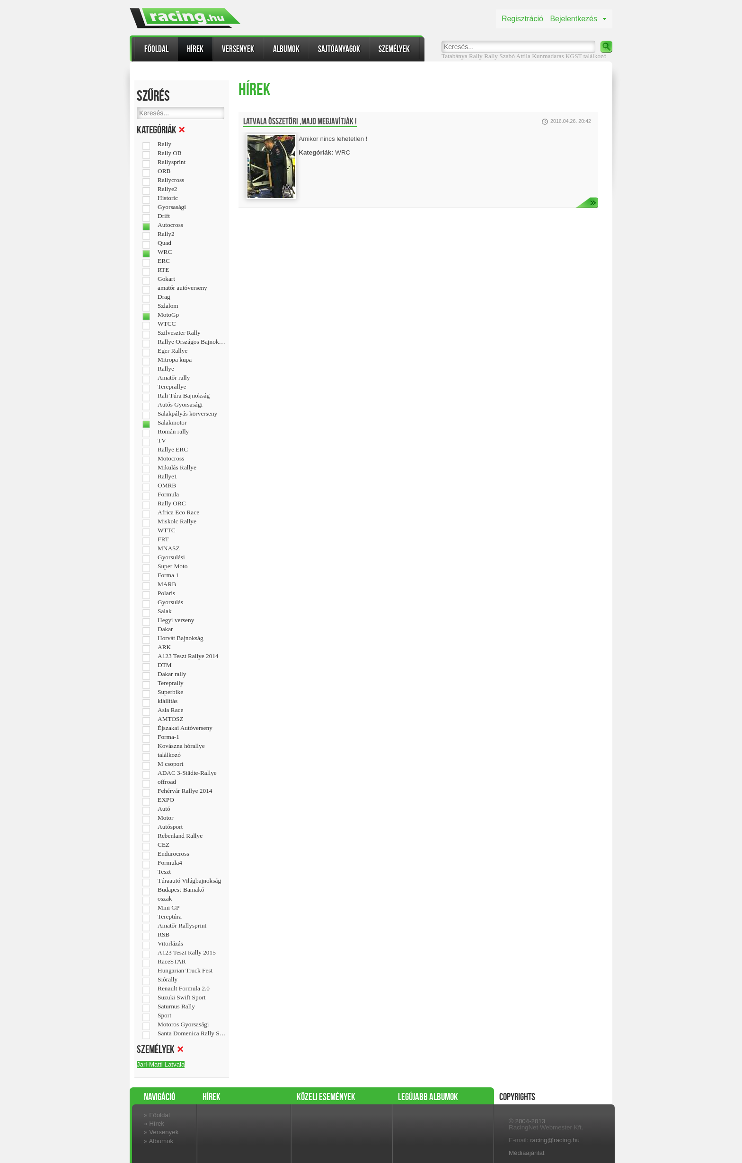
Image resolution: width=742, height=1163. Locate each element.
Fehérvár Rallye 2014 (185, 791)
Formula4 (170, 862)
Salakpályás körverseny (187, 413)
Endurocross (173, 854)
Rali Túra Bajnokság (184, 395)
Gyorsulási (171, 557)
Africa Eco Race (178, 512)
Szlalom (168, 306)
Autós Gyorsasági (180, 404)
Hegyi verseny (176, 620)
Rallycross (171, 180)
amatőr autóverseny (182, 288)
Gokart (166, 279)
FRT (163, 539)
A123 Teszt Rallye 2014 (188, 656)
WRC (165, 252)
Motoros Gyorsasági (183, 1024)
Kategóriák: (316, 152)
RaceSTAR (172, 961)
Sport (164, 1015)
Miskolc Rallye (177, 521)
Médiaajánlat (527, 1152)
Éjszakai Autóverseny (185, 728)
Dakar (165, 629)
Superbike (170, 692)
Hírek (195, 49)
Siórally (167, 979)
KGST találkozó (586, 56)
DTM (165, 665)
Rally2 (166, 234)
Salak (165, 611)
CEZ (163, 845)
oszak (165, 898)
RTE (163, 270)
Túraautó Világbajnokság (189, 880)
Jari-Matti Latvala (161, 1064)
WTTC (167, 530)
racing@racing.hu (555, 1140)
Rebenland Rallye (180, 836)
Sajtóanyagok (339, 49)
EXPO (166, 800)
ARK (164, 647)
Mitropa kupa (175, 359)
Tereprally (171, 683)
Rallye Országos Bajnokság (192, 341)
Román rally (173, 431)
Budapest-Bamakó (181, 889)
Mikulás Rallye (177, 467)
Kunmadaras (548, 56)
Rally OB (170, 153)
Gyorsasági (172, 207)
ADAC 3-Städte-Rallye (187, 773)
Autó (164, 809)
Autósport (170, 827)
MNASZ (169, 548)
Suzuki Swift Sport (181, 997)
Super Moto (172, 566)
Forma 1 (168, 575)
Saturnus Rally (176, 1006)
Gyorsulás (170, 602)
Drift (164, 216)
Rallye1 (167, 476)
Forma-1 (168, 737)
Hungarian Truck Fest (185, 970)
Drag (164, 297)
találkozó (169, 755)
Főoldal (156, 49)
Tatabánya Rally (462, 56)
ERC (164, 261)
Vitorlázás (170, 943)
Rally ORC (172, 503)
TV (162, 440)
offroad (167, 782)
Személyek (394, 49)
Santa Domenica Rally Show (192, 1033)
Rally (491, 56)
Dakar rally (172, 674)
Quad (164, 243)
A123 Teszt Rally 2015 (187, 952)
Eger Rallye (172, 350)
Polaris (166, 593)
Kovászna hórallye (181, 746)
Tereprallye (172, 386)
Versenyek (238, 49)
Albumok (286, 49)
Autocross (170, 225)
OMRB (167, 485)
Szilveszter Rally (179, 333)
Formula (168, 494)
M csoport (170, 764)
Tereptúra (170, 916)
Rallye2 (167, 189)
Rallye (166, 368)
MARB (167, 584)
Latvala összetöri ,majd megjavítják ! (300, 121)
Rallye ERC (173, 449)
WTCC (167, 324)
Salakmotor (172, 422)
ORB (164, 171)
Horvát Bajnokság (180, 638)
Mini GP (168, 907)
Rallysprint (172, 162)
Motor (165, 818)
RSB (163, 934)
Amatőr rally (174, 377)
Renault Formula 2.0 (184, 988)
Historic (168, 198)
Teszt (164, 871)
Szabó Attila (514, 56)
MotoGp (168, 315)
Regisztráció (522, 19)
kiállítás (167, 701)
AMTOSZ (171, 719)
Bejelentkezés (573, 19)
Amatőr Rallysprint (182, 925)
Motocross (171, 458)
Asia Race (170, 710)
